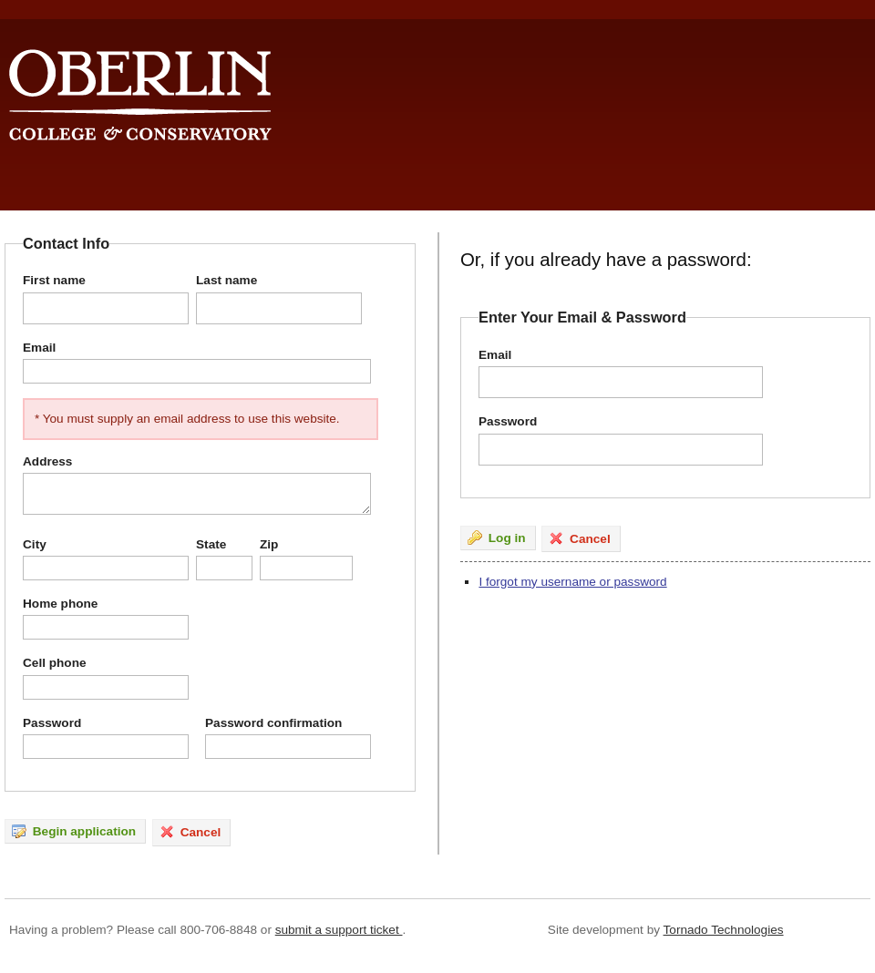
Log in (497, 537)
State (211, 544)
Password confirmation (273, 723)
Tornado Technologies (724, 930)
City (34, 544)
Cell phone (54, 663)
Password (52, 723)
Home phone (60, 603)
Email (39, 347)
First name (54, 280)
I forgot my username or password (572, 582)
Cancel (190, 831)
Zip (269, 544)
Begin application (74, 831)
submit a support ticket (339, 930)
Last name (226, 280)
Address (47, 461)
